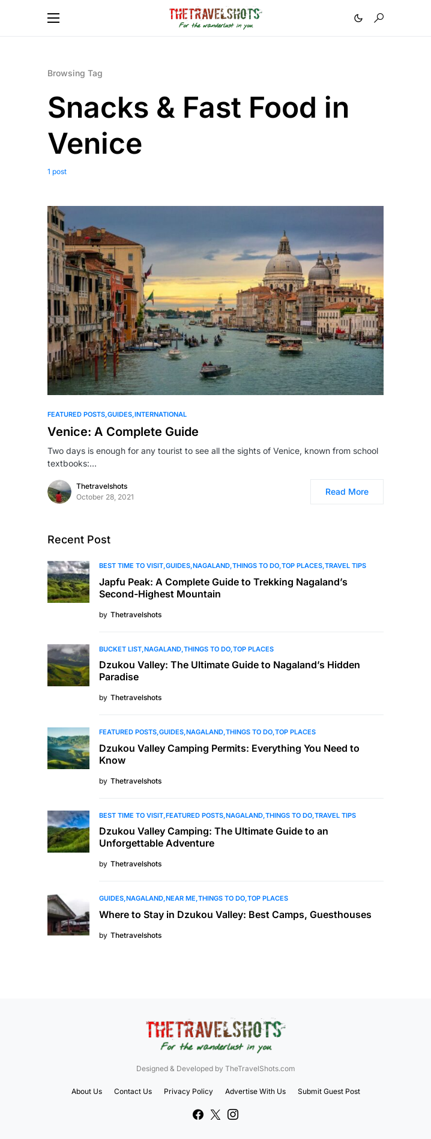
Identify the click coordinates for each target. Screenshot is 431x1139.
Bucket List (120, 649)
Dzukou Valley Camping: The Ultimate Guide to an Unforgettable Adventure (213, 837)
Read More (347, 491)
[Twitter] (215, 1114)
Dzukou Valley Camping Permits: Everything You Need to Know (229, 754)
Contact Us (133, 1091)
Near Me (181, 898)
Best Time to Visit (131, 565)
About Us (86, 1091)
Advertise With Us (255, 1091)
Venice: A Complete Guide (123, 431)
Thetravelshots (101, 486)
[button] (53, 18)
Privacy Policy (188, 1091)
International (160, 414)
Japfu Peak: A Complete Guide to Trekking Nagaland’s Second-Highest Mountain (223, 588)
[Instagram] (233, 1114)
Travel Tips (345, 565)
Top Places (302, 565)
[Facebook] (198, 1114)
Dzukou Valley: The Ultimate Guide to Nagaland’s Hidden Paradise (229, 671)
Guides (119, 414)
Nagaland (211, 565)
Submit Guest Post (329, 1091)
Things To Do (255, 565)
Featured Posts (76, 414)
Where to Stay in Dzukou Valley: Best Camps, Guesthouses (235, 914)
